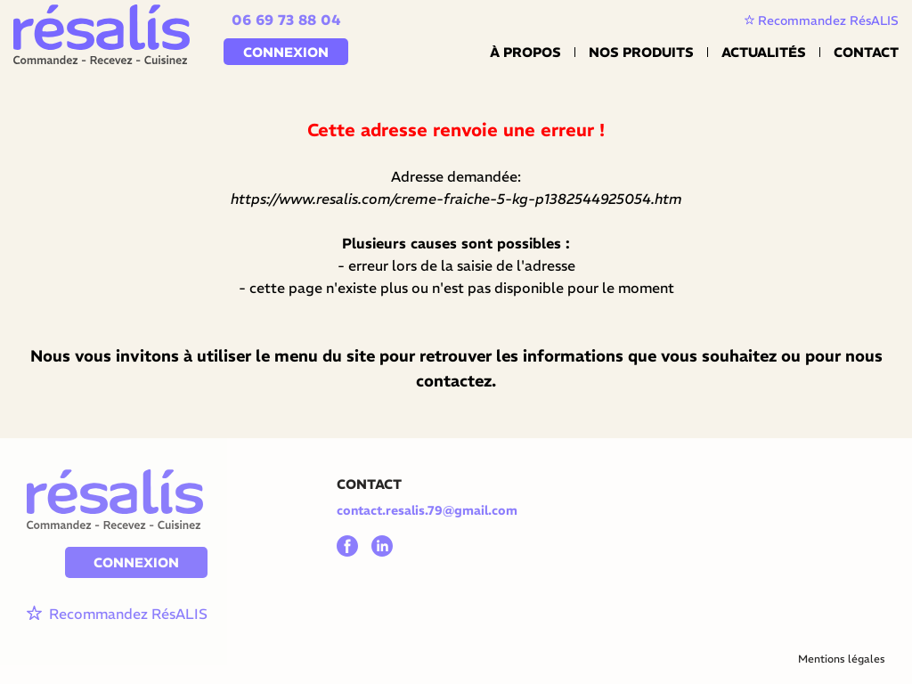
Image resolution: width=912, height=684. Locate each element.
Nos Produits (641, 52)
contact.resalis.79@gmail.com (427, 510)
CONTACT (369, 484)
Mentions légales (841, 658)
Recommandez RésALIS (822, 20)
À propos (525, 52)
